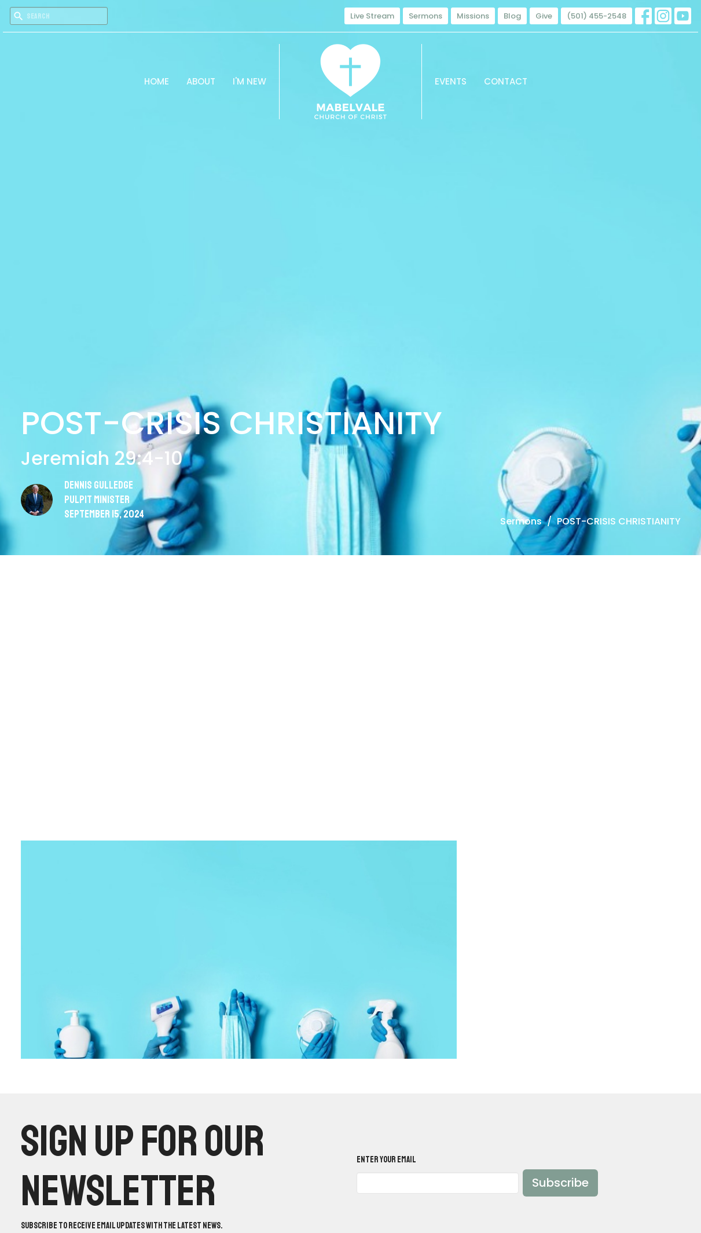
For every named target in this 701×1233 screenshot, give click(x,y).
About (200, 81)
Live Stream (372, 15)
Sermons (425, 15)
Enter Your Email (386, 1159)
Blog (512, 15)
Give (543, 15)
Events (451, 81)
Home (156, 81)
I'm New (249, 81)
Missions (473, 15)
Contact (505, 81)
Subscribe (560, 1183)
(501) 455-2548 (596, 15)
